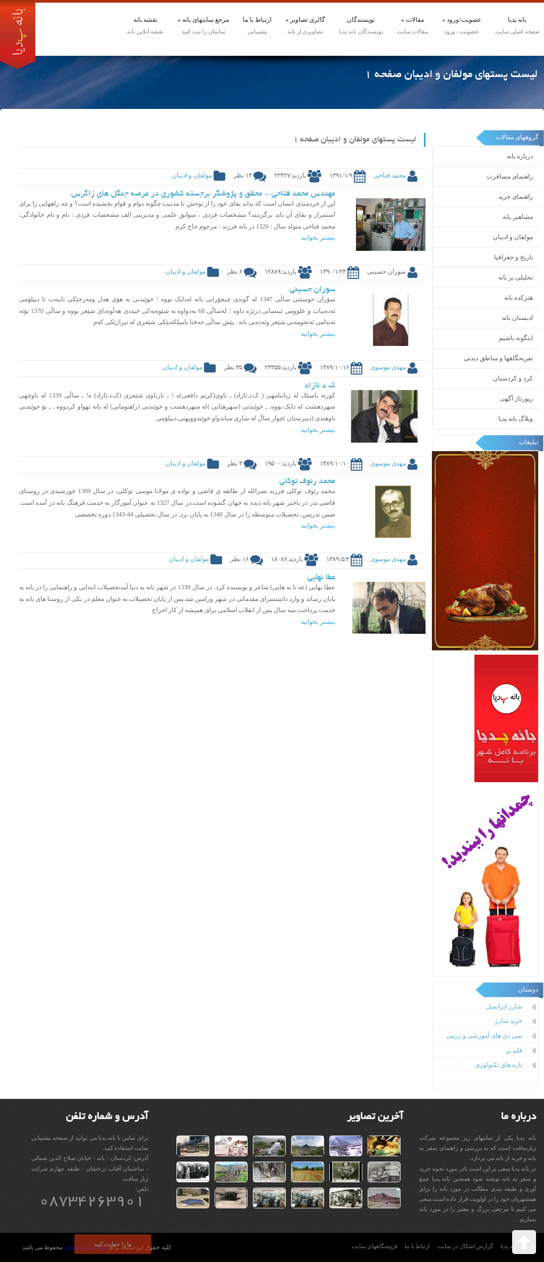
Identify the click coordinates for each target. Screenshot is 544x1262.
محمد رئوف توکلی (307, 481)
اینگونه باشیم (516, 338)
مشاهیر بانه (518, 217)
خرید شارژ (508, 1020)
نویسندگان (361, 19)
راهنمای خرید (515, 196)
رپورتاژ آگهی (516, 398)
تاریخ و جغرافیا (513, 257)
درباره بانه (520, 156)
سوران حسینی (312, 289)
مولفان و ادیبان (513, 237)
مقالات (412, 19)
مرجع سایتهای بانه (203, 19)
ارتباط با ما (257, 19)
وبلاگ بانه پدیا (515, 418)
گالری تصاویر (305, 19)
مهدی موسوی (388, 367)
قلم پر (514, 1050)
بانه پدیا (517, 19)
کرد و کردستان (513, 378)
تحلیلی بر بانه (515, 277)
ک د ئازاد (319, 386)
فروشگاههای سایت (374, 1246)
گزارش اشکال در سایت (465, 1246)
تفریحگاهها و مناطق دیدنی (498, 358)
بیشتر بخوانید (318, 237)
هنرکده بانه (518, 297)
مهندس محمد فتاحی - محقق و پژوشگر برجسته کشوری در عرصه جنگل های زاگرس (203, 194)
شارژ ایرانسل (504, 1006)
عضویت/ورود (461, 19)
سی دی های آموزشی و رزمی (484, 1035)
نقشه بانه (145, 19)
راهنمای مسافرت (510, 176)
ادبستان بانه (517, 317)
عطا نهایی (321, 577)
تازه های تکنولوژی (498, 1065)
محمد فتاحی (389, 175)
